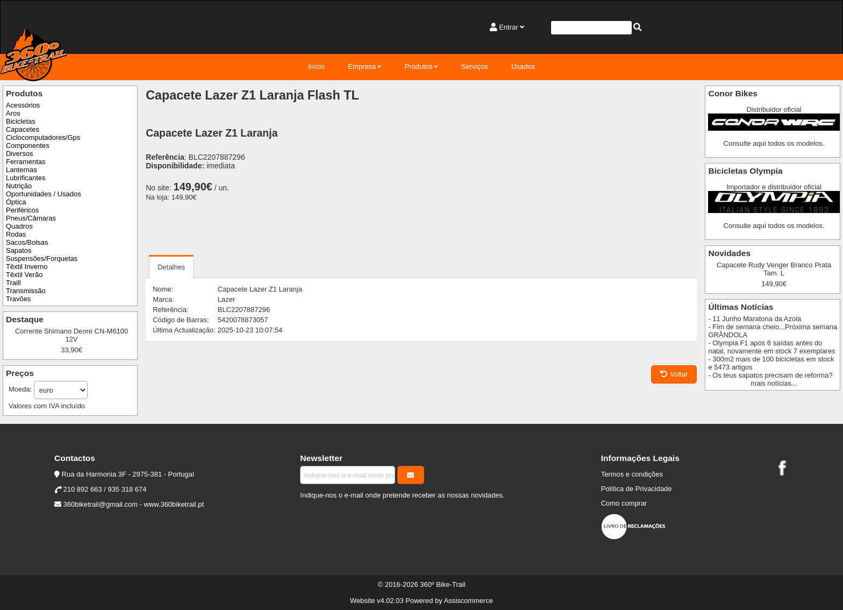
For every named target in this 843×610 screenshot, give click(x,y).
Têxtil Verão (24, 275)
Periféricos (22, 210)
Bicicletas (20, 121)
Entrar (508, 27)
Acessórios (23, 105)
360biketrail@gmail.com (100, 504)
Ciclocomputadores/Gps (43, 137)
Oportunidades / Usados (43, 194)
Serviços (474, 66)
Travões (18, 299)
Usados (523, 66)
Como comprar (624, 503)
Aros (13, 113)
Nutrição (19, 186)
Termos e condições (632, 474)
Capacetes (22, 129)
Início (316, 66)
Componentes (27, 145)
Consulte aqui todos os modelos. (774, 143)
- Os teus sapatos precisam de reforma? (770, 375)
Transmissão (26, 291)
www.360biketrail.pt (174, 504)
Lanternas (21, 170)
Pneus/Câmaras (31, 218)
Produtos (419, 66)
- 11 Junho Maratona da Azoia (754, 319)
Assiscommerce (468, 601)
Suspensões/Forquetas (41, 258)
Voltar (674, 374)
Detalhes (171, 267)
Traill (13, 283)
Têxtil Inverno (27, 267)
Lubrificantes (25, 178)
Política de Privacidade (636, 489)
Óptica (16, 202)
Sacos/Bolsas (27, 242)
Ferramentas (25, 162)
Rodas (16, 234)
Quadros (19, 226)
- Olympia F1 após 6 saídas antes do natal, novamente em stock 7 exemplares (771, 347)
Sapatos (19, 250)
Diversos (19, 154)
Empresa (362, 66)
